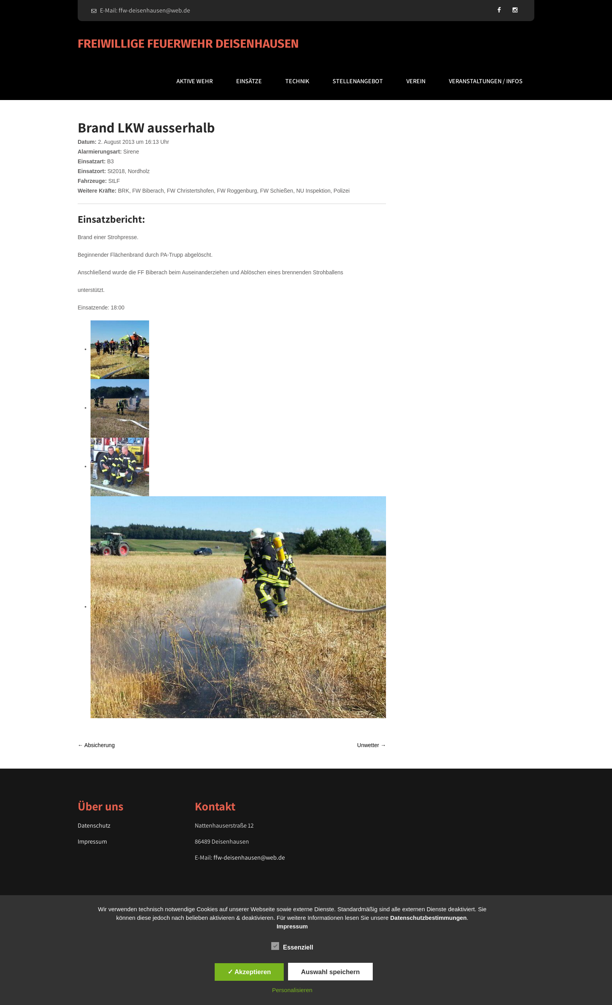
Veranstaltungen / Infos (486, 81)
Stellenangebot (358, 81)
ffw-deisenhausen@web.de (249, 857)
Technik (297, 81)
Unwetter (371, 745)
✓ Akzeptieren (249, 971)
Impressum (92, 841)
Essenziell (292, 946)
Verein (415, 81)
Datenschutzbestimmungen (428, 917)
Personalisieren (292, 990)
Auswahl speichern (330, 971)
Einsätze (249, 81)
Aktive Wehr (194, 81)
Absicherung (96, 745)
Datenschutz (94, 825)
